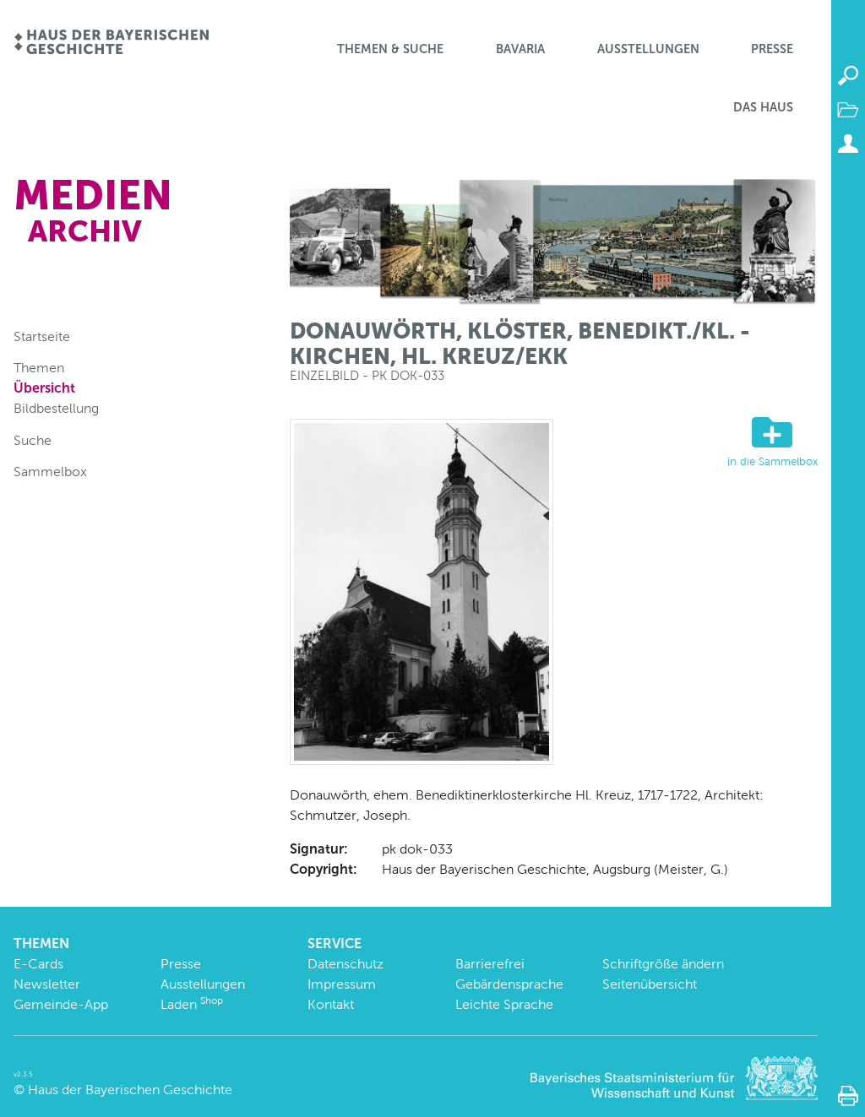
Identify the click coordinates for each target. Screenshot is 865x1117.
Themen (39, 368)
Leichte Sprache (504, 1004)
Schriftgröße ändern (663, 964)
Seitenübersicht (649, 984)
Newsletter (47, 984)
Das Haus (763, 107)
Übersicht (44, 388)
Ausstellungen (648, 49)
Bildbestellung (56, 408)
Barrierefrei (490, 964)
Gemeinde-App (61, 1004)
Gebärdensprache (509, 984)
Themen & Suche (390, 49)
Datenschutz (345, 964)
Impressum (341, 984)
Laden (191, 1004)
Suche (33, 440)
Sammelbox (50, 471)
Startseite (42, 336)
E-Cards (38, 964)
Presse (772, 49)
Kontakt (330, 1004)
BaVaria (520, 49)
